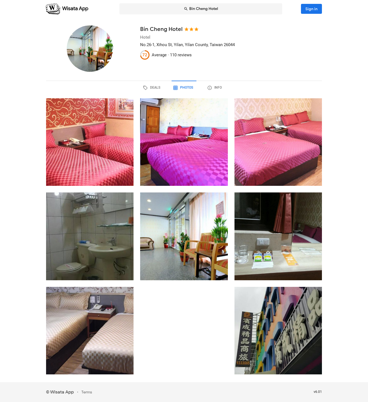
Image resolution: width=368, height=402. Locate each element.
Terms (86, 392)
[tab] (152, 88)
